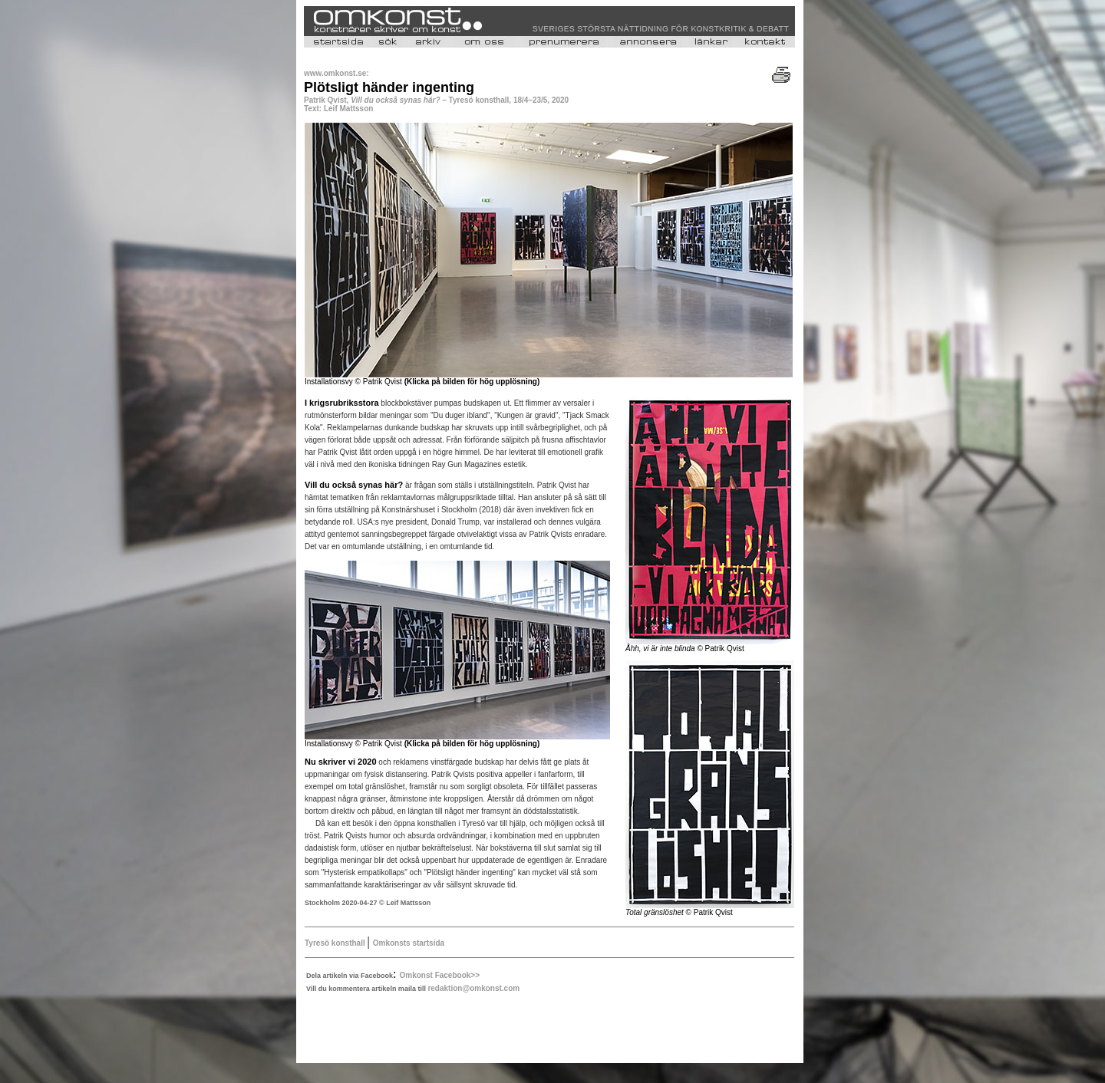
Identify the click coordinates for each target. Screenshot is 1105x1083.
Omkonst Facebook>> (440, 975)
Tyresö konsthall (335, 943)
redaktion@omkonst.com (473, 988)
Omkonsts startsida (408, 943)
